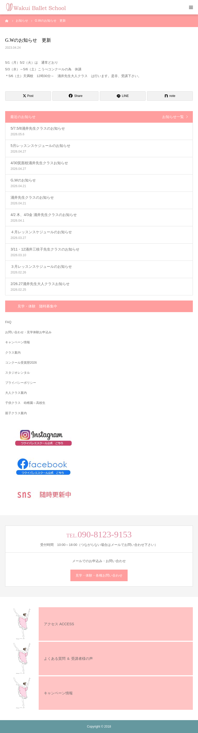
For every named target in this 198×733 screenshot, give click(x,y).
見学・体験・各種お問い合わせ (99, 575)
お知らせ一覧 (173, 117)
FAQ (8, 322)
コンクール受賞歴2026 (21, 362)
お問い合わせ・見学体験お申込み (28, 332)
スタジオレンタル (17, 372)
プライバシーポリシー (20, 383)
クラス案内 (13, 352)
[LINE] (123, 96)
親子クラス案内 (16, 413)
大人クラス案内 (16, 393)
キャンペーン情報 (17, 342)
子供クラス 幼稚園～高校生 (25, 403)
